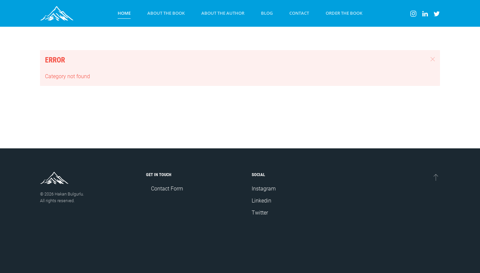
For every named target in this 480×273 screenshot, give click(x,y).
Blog (267, 13)
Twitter (260, 213)
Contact (299, 13)
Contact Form (167, 188)
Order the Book (344, 13)
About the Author (222, 13)
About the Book (166, 13)
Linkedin (261, 200)
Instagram (264, 188)
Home (124, 13)
